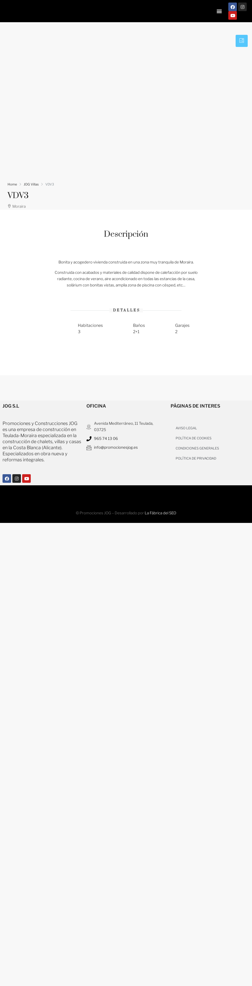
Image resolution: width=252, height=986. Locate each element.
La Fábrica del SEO (160, 513)
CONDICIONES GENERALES (197, 448)
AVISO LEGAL (186, 428)
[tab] (242, 41)
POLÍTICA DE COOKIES (193, 438)
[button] (219, 11)
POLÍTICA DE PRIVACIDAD (196, 458)
